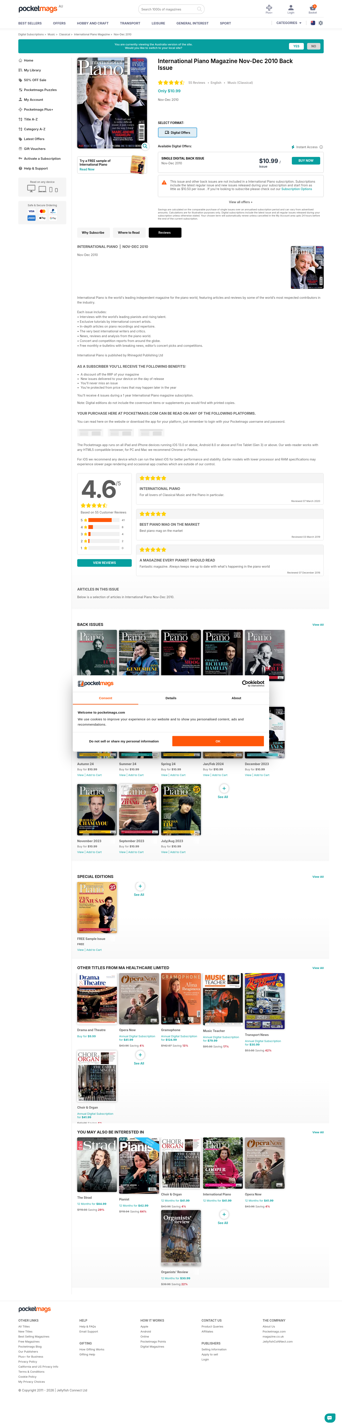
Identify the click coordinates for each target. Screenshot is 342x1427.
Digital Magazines (152, 1376)
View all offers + (241, 202)
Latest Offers (31, 139)
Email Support (88, 1361)
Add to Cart (272, 701)
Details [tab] (171, 698)
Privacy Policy (27, 1391)
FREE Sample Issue (91, 953)
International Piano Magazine (92, 34)
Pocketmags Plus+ (35, 109)
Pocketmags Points (153, 1371)
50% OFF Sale (32, 80)
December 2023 (268, 771)
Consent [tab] (105, 698)
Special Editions (95, 887)
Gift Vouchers (32, 149)
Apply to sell (210, 1384)
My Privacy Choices (31, 1411)
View (80, 782)
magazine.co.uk (273, 1366)
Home (25, 60)
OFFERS (59, 23)
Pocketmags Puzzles (37, 90)
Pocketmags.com (274, 1361)
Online (144, 1366)
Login (205, 1389)
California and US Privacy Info (38, 1396)
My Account (30, 100)
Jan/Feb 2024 (221, 771)
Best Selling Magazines (33, 1366)
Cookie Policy (27, 1406)
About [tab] (236, 698)
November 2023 (89, 851)
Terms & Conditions (31, 1401)
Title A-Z (28, 119)
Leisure (158, 23)
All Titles (24, 1356)
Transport (130, 23)
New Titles (25, 1361)
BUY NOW (306, 160)
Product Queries (212, 1356)
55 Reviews (196, 82)
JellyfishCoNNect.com (278, 1371)
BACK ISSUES (90, 624)
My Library (29, 70)
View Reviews (104, 563)
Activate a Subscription (39, 158)
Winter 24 (263, 690)
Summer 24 (130, 771)
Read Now (87, 169)
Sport (225, 23)
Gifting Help (87, 1384)
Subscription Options (296, 189)
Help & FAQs (87, 1356)
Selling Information (214, 1379)
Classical (64, 34)
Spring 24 (174, 771)
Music (51, 34)
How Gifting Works (91, 1379)
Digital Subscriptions (31, 34)
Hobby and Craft (93, 23)
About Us (269, 1356)
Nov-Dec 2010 (123, 34)
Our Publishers (28, 1381)
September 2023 (134, 851)
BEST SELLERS (30, 23)
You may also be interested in (110, 1154)
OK (218, 741)
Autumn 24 (85, 771)
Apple (144, 1356)
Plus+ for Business (30, 1386)
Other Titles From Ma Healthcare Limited (123, 982)
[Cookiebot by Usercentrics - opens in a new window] (245, 683)
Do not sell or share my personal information (124, 741)
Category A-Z (31, 129)
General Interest (192, 23)
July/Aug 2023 (178, 851)
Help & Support (33, 168)
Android (145, 1361)
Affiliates (207, 1361)
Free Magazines (29, 1371)
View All (318, 624)
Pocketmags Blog (30, 1376)
